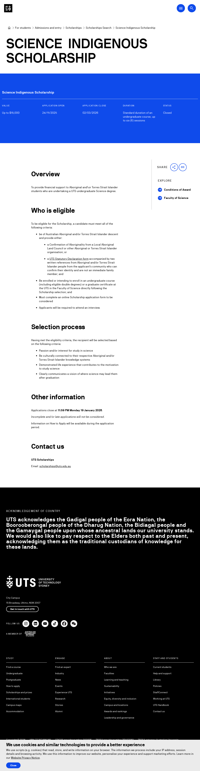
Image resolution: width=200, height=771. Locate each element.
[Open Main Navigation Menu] (181, 8)
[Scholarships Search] (98, 28)
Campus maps (14, 705)
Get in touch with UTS (22, 609)
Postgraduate (13, 679)
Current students (162, 667)
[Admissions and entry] (48, 28)
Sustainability (111, 686)
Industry (59, 673)
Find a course (13, 667)
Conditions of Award (177, 189)
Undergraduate (14, 673)
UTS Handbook (161, 705)
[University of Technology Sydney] (9, 28)
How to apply (13, 686)
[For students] (23, 28)
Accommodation (15, 711)
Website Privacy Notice (25, 757)
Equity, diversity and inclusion (120, 698)
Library (157, 679)
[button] (174, 167)
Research (60, 698)
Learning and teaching (116, 679)
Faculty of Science (176, 198)
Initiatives (109, 692)
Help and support (162, 673)
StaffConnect (160, 692)
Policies (157, 686)
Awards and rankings (115, 711)
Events (58, 686)
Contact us (159, 711)
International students (18, 698)
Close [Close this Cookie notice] (13, 765)
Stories (59, 705)
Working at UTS (161, 698)
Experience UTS (63, 692)
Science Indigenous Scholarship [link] (135, 27)
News (58, 679)
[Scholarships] (74, 28)
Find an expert (63, 667)
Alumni (59, 711)
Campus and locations (116, 705)
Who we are (110, 667)
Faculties (109, 673)
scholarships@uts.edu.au (55, 466)
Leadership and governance (119, 717)
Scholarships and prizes (19, 692)
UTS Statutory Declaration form (69, 258)
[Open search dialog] (192, 8)
